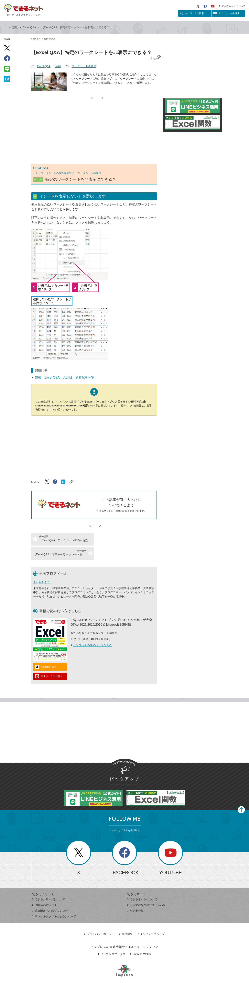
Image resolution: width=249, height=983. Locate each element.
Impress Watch (140, 940)
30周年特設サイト (44, 890)
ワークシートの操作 (84, 66)
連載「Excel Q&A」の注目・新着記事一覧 (64, 377)
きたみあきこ (41, 567)
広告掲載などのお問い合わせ (146, 890)
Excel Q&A (29, 27)
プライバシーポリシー (99, 919)
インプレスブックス (111, 940)
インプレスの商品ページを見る (91, 631)
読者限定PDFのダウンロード (51, 896)
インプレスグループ (151, 919)
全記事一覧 (135, 896)
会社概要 (126, 919)
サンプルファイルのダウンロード (54, 902)
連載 (15, 27)
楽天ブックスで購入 (51, 662)
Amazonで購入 (49, 652)
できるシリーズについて (48, 885)
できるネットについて (232, 6)
